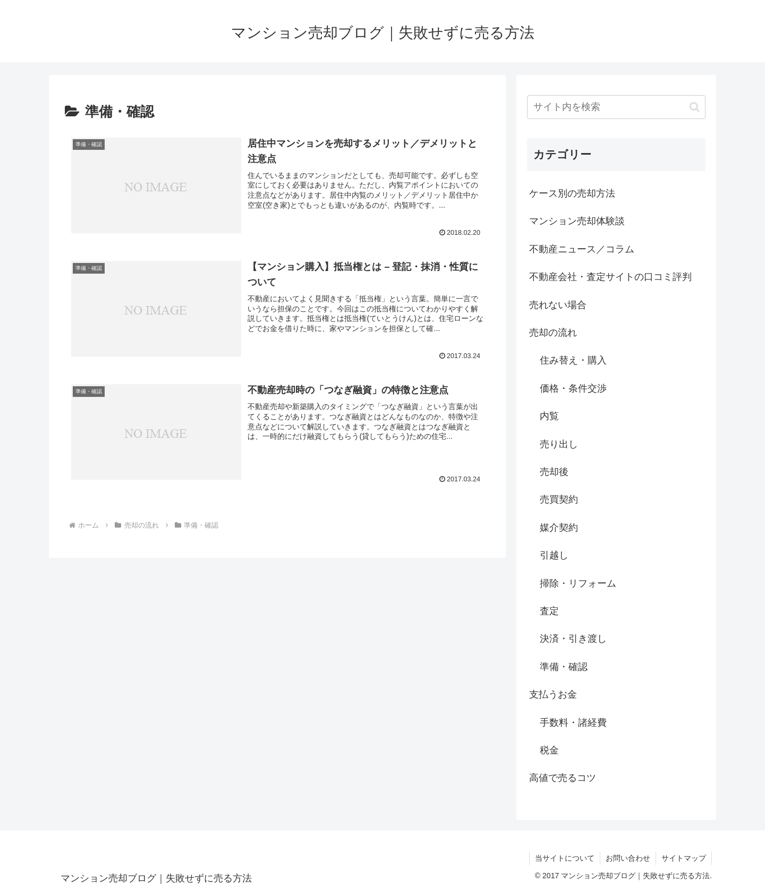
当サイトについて (564, 858)
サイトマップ (683, 858)
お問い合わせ (628, 858)
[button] (694, 107)
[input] (616, 107)
